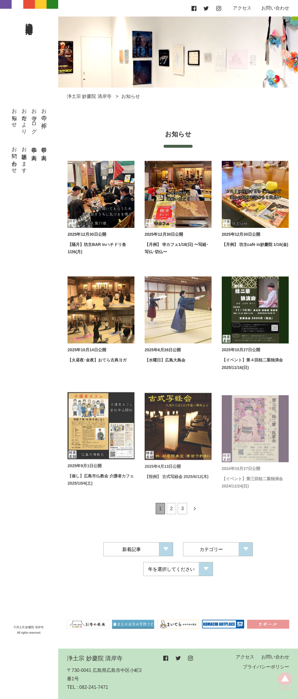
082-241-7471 (93, 687)
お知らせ (14, 115)
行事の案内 (44, 147)
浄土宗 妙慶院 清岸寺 (29, 19)
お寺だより (24, 118)
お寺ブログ (34, 118)
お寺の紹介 (44, 112)
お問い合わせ (14, 157)
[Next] (195, 510)
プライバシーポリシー (266, 666)
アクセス (242, 8)
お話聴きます (24, 157)
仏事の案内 (34, 147)
